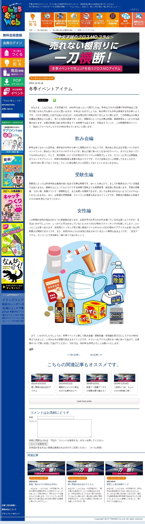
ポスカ (8, 318)
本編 (12, 311)
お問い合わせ (7, 109)
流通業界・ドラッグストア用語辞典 (112, 19)
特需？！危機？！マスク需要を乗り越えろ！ (96, 389)
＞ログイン (134, 9)
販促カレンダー (11, 304)
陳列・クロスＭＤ (66, 14)
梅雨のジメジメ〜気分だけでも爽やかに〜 (69, 389)
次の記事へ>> (95, 355)
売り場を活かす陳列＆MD (62, 30)
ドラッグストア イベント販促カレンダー (125, 19)
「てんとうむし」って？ (12, 101)
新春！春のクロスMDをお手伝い (43, 484)
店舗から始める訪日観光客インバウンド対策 (73, 19)
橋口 (8, 308)
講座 (3, 318)
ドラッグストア (13, 300)
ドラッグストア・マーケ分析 (86, 19)
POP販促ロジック (47, 19)
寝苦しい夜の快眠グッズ (118, 484)
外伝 (16, 311)
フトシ (8, 321)
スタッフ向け (14, 315)
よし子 (14, 308)
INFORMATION (8, 105)
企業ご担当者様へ (9, 505)
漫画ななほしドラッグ (138, 19)
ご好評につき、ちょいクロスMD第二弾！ (124, 389)
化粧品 (17, 321)
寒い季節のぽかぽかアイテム (41, 389)
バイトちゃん (15, 318)
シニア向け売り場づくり (99, 19)
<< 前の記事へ (74, 355)
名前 (33, 417)
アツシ (21, 311)
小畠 (13, 321)
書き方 (5, 315)
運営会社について (9, 509)
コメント (33, 421)
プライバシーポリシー (11, 514)
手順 (22, 315)
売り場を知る (42, 30)
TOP (30, 30)
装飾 (21, 321)
